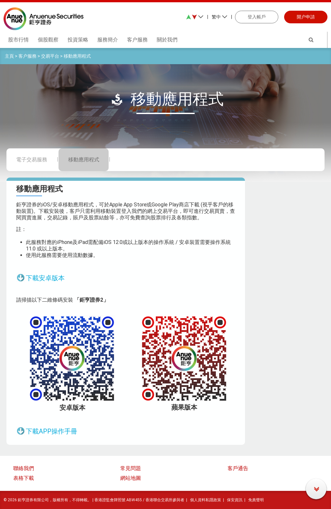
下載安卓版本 (45, 278)
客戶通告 (238, 468)
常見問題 (130, 468)
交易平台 (50, 56)
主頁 (9, 56)
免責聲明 (256, 500)
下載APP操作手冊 (51, 431)
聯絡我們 (23, 468)
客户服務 (27, 56)
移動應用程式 (77, 56)
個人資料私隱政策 (205, 500)
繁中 (220, 16)
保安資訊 (234, 500)
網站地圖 (130, 478)
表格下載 (23, 478)
